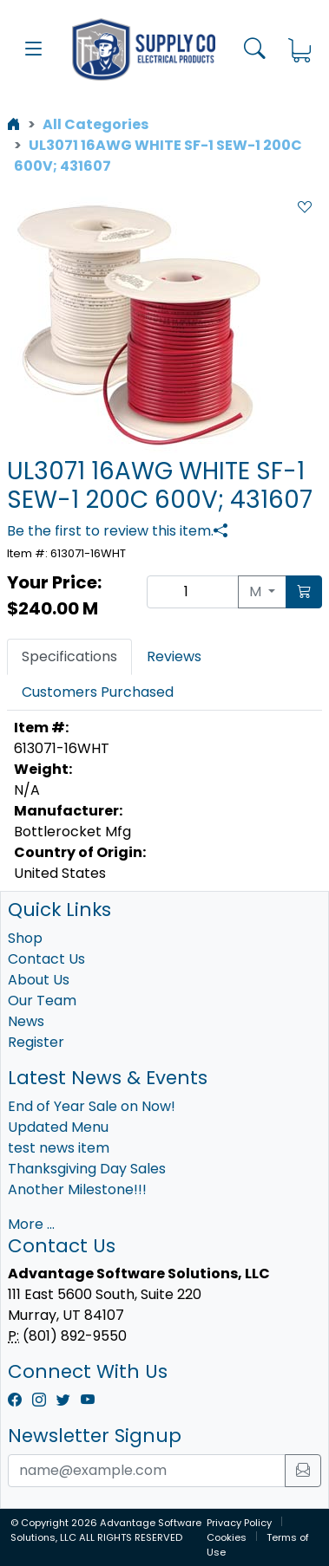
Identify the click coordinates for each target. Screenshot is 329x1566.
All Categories (95, 124)
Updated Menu (58, 1127)
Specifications (69, 656)
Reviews (174, 656)
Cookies (227, 1537)
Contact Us (46, 959)
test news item (58, 1148)
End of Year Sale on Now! (91, 1106)
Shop (25, 938)
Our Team (42, 1000)
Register (36, 1042)
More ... (31, 1224)
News (26, 1021)
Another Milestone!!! (77, 1189)
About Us (38, 980)
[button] (33, 49)
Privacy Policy (239, 1523)
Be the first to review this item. (110, 531)
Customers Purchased (98, 692)
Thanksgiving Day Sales (87, 1169)
